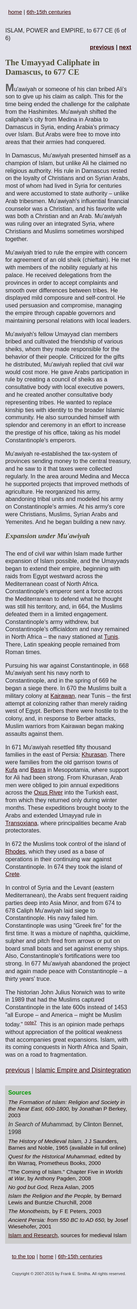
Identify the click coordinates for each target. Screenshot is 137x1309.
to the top (23, 1256)
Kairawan (62, 696)
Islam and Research (32, 1235)
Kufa (11, 770)
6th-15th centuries (49, 12)
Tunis (111, 637)
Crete (12, 874)
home (15, 12)
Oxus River (48, 792)
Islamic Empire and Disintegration (83, 1070)
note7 (30, 1022)
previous (102, 47)
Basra (38, 770)
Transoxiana (21, 823)
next (125, 47)
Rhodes (15, 851)
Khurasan (94, 754)
